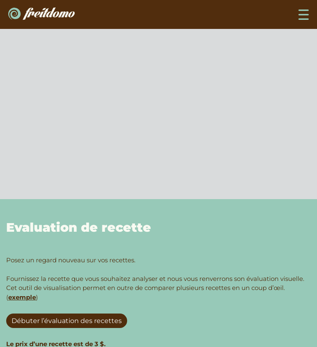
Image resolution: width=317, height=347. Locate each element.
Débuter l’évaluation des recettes (67, 321)
